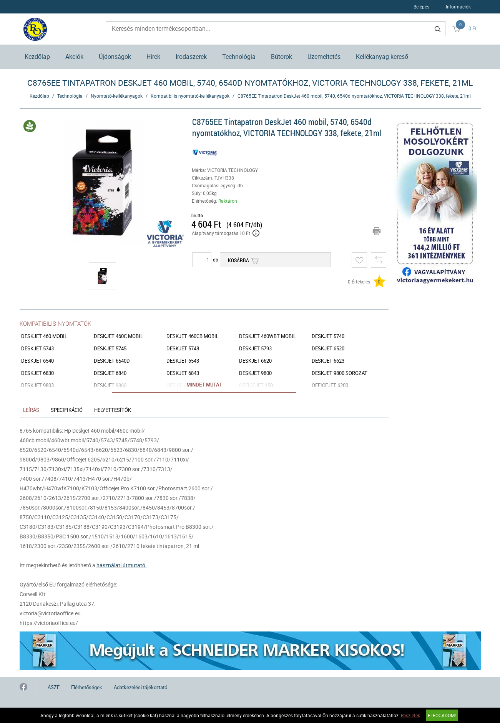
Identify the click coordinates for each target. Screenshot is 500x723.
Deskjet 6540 (37, 361)
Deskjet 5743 (37, 348)
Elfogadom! (442, 715)
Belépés (421, 6)
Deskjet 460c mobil (118, 336)
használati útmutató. (121, 565)
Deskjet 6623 (328, 361)
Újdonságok (115, 56)
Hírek (153, 56)
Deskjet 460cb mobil (192, 336)
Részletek (410, 715)
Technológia (239, 56)
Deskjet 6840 (110, 373)
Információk (458, 6)
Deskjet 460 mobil (44, 336)
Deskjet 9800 (255, 373)
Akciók (74, 56)
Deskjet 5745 (110, 348)
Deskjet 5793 (255, 348)
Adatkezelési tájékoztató (140, 687)
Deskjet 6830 (37, 373)
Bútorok (281, 56)
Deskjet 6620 (255, 361)
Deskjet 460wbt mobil (267, 336)
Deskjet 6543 (182, 361)
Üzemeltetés (324, 56)
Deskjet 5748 (182, 348)
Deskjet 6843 (182, 373)
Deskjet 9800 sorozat (339, 373)
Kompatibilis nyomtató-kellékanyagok (190, 96)
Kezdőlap (37, 56)
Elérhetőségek (86, 687)
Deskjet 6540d (112, 361)
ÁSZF (54, 687)
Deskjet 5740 (328, 336)
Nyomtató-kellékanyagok (117, 96)
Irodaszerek (191, 56)
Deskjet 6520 (328, 348)
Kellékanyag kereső (382, 56)
